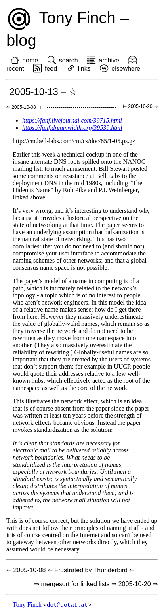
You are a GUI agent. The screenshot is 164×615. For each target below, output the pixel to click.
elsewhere (125, 68)
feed (51, 68)
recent (15, 68)
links (84, 68)
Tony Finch (27, 605)
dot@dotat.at (67, 605)
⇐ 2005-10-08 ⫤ (23, 107)
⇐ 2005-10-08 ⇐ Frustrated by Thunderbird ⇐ (70, 570)
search (68, 60)
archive (109, 60)
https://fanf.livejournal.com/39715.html (72, 120)
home (30, 60)
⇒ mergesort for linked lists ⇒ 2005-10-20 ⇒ (96, 584)
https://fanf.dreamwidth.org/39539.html (72, 127)
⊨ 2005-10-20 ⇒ (140, 106)
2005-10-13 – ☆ (43, 91)
